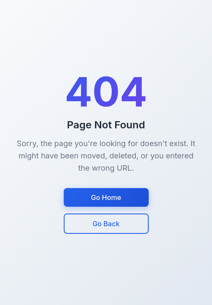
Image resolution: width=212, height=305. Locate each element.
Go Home (106, 197)
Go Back (106, 223)
